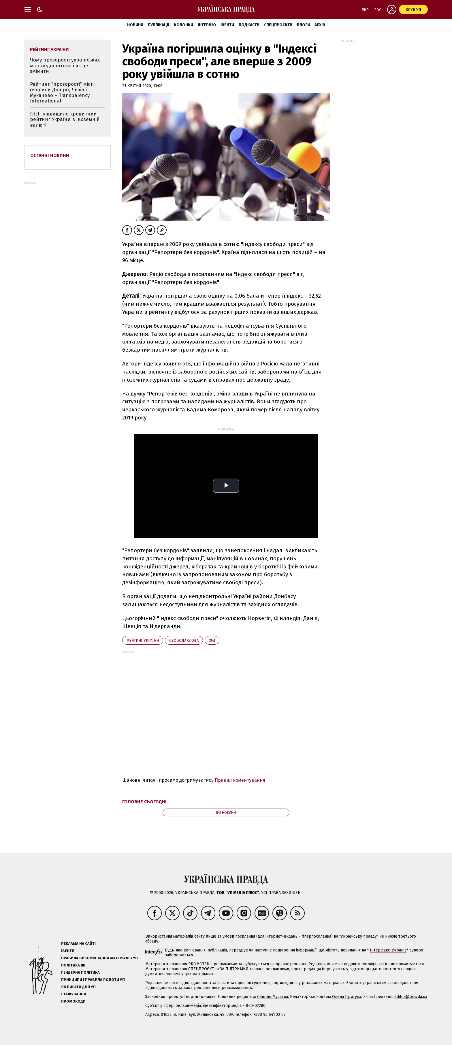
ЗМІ (212, 640)
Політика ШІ (73, 965)
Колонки (183, 25)
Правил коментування (240, 780)
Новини (135, 25)
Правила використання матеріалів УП (99, 958)
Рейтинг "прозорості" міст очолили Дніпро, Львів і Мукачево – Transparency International (61, 92)
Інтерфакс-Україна (388, 950)
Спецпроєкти (278, 25)
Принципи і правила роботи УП (93, 979)
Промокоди (73, 1001)
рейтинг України (143, 640)
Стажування (73, 994)
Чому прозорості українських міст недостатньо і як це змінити (65, 65)
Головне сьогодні (144, 802)
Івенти (227, 25)
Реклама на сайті (78, 943)
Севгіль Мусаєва (272, 996)
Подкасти (249, 25)
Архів (319, 25)
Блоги (303, 25)
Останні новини (49, 155)
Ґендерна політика (80, 972)
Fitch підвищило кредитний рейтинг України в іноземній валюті (65, 119)
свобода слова (184, 640)
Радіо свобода (167, 274)
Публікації (158, 25)
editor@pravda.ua (410, 996)
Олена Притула (346, 996)
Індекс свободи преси (264, 274)
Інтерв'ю (207, 25)
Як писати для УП (78, 987)
